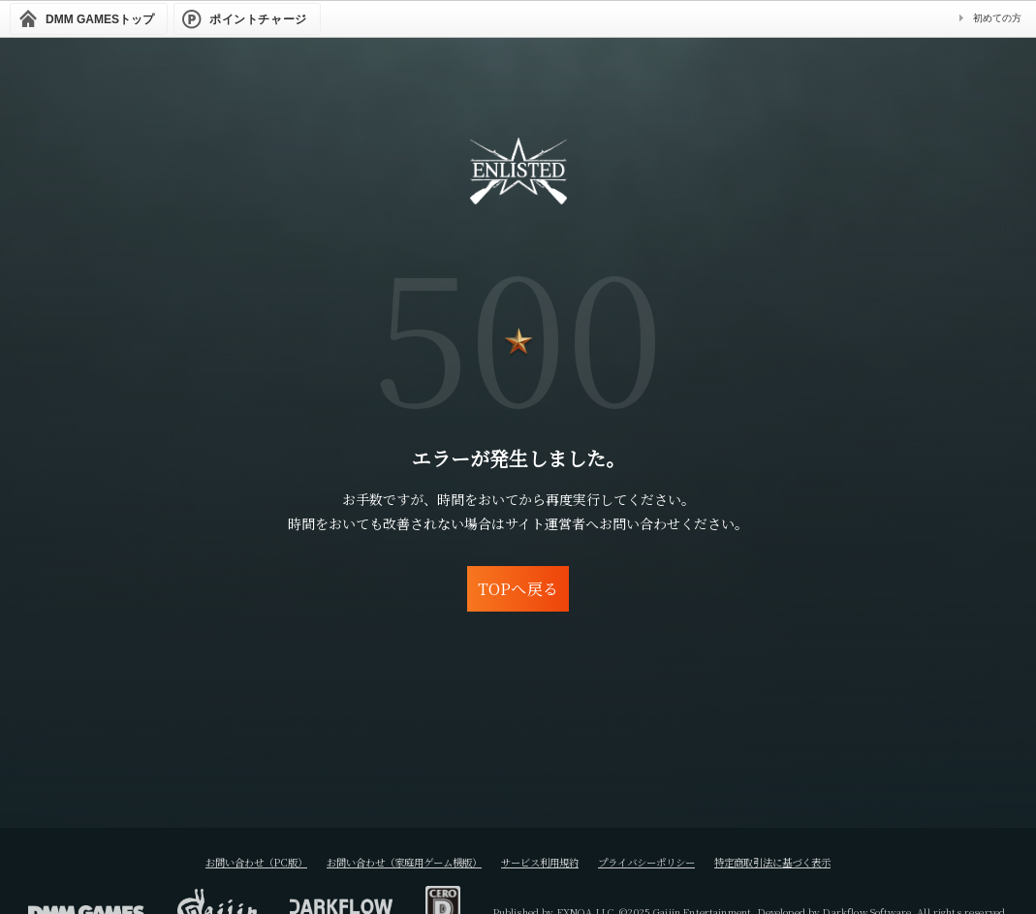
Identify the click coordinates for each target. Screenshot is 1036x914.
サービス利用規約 (543, 861)
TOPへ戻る (518, 588)
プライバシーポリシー (668, 861)
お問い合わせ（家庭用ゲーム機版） (385, 861)
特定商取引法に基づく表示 (815, 861)
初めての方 (997, 18)
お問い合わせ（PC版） (212, 861)
